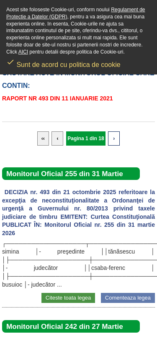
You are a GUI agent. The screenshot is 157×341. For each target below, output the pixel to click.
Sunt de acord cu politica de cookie (63, 62)
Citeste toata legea (68, 298)
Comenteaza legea (128, 298)
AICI (23, 52)
